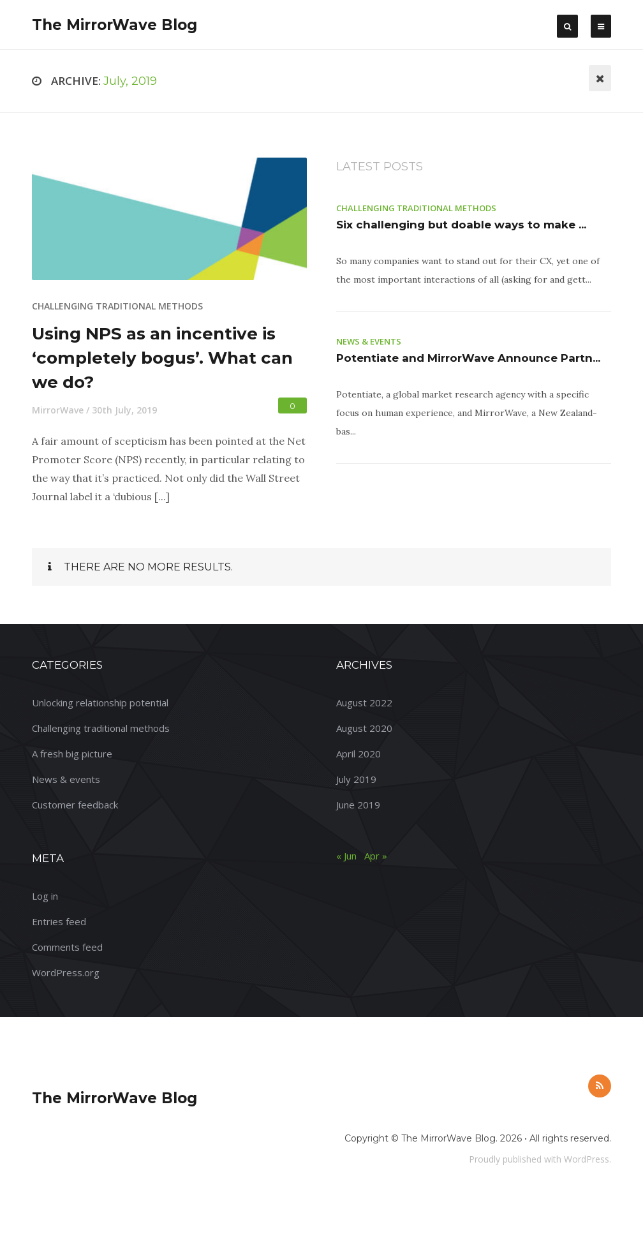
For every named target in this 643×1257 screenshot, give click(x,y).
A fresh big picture (72, 753)
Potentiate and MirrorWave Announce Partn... (468, 358)
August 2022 (364, 702)
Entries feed (59, 921)
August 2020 (364, 728)
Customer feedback (75, 804)
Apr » (375, 855)
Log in (45, 895)
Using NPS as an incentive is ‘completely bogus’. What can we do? (162, 358)
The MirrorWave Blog (114, 25)
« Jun (346, 855)
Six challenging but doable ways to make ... (461, 224)
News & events (368, 341)
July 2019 (356, 779)
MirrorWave (58, 410)
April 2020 (358, 753)
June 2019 (358, 804)
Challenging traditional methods (117, 306)
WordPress (586, 1159)
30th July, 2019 (124, 410)
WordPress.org (66, 972)
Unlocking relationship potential (100, 702)
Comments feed (67, 947)
